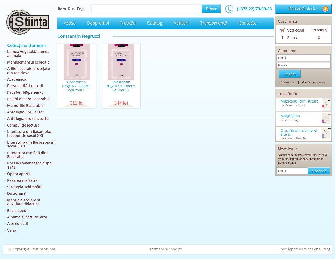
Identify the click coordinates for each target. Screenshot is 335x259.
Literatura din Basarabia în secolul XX (30, 144)
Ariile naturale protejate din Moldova (28, 70)
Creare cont (288, 82)
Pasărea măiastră (22, 180)
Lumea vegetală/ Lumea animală (28, 53)
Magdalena (290, 116)
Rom (62, 8)
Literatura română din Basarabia (26, 154)
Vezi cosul (295, 30)
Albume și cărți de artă (27, 217)
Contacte (248, 23)
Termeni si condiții (166, 249)
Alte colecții (17, 223)
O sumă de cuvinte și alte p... (299, 132)
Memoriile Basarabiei (25, 105)
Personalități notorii (25, 85)
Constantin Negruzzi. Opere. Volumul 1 (76, 86)
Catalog (154, 23)
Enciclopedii (17, 210)
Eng (80, 8)
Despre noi (98, 23)
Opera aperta (19, 173)
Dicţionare (16, 193)
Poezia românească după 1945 (29, 165)
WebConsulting (317, 249)
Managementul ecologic (28, 62)
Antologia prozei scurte (28, 118)
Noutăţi (128, 23)
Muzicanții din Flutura (300, 101)
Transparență (213, 23)
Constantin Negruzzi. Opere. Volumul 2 (121, 86)
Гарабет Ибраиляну (25, 92)
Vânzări (181, 23)
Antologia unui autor (25, 111)
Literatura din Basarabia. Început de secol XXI (29, 133)
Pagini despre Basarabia (28, 98)
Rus (71, 8)
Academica (16, 79)
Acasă (69, 23)
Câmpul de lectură (23, 125)
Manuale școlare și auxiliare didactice (23, 202)
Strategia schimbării (25, 186)
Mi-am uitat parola (313, 82)
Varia (11, 230)
